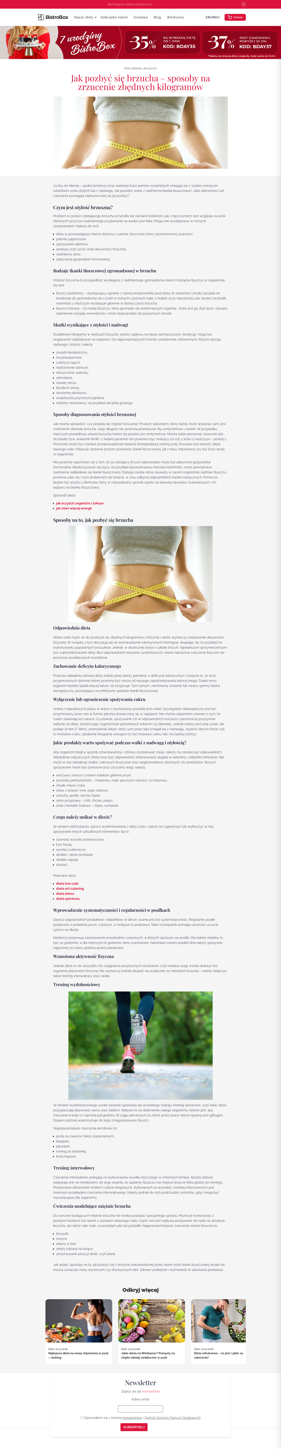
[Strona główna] (53, 17)
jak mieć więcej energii (74, 508)
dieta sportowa (68, 899)
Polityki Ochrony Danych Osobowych (173, 1418)
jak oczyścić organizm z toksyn (80, 503)
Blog (157, 17)
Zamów (235, 17)
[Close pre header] (244, 4)
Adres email (140, 1399)
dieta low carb (67, 883)
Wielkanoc (175, 17)
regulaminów (132, 1418)
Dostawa (141, 17)
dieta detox (65, 893)
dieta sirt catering (70, 888)
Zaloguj (212, 17)
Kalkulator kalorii (114, 17)
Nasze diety (83, 17)
